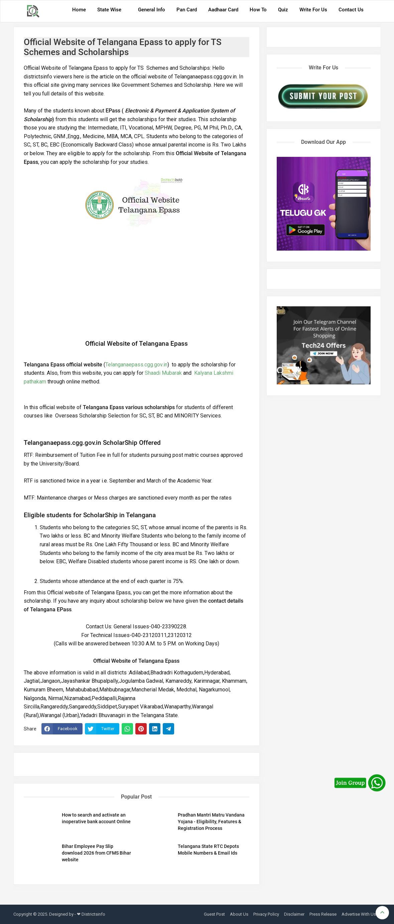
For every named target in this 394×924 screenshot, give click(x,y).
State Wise (109, 10)
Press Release (323, 914)
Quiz (283, 10)
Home (79, 10)
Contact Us (351, 10)
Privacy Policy (266, 914)
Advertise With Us (359, 914)
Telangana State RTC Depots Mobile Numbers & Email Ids (208, 850)
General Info (151, 10)
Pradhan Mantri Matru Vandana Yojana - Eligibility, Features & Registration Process (211, 821)
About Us (239, 914)
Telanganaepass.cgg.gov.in (136, 364)
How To (258, 10)
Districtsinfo (93, 914)
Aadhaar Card (223, 10)
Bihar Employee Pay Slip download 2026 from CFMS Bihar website (96, 853)
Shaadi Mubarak (163, 373)
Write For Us (313, 10)
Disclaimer (294, 914)
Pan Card (186, 10)
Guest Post (214, 914)
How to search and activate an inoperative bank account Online (96, 818)
